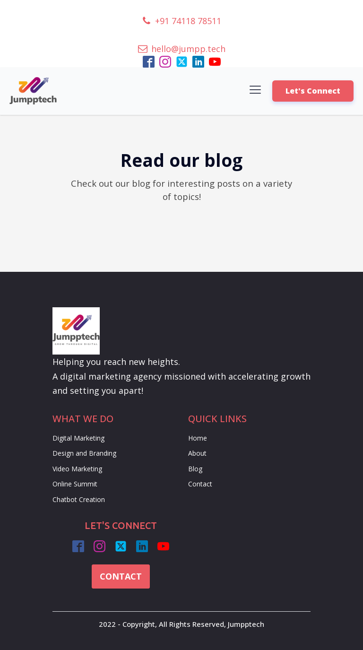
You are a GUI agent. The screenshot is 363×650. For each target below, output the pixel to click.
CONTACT (121, 576)
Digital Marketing (78, 437)
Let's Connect (312, 91)
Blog (195, 468)
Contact (200, 483)
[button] (181, 21)
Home (197, 437)
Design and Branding (84, 453)
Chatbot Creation (78, 499)
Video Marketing (77, 468)
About (197, 453)
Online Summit (74, 483)
